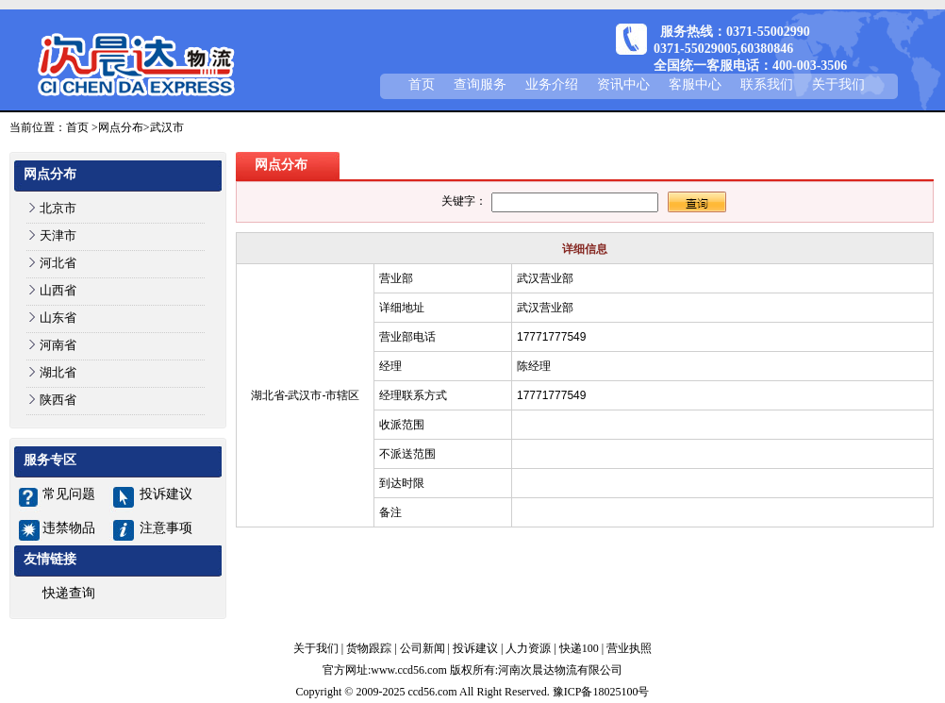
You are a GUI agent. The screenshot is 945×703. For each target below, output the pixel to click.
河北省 (58, 263)
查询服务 (480, 84)
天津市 (58, 235)
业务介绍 (551, 84)
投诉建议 (166, 494)
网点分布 (120, 127)
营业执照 (629, 648)
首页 (421, 84)
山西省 (58, 290)
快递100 (579, 648)
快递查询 (68, 593)
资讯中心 (623, 84)
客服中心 (695, 84)
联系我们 (766, 84)
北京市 (58, 208)
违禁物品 (68, 528)
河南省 (58, 345)
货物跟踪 (368, 648)
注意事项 (166, 528)
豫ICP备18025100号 (601, 691)
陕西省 (58, 400)
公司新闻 (422, 648)
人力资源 (528, 648)
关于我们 (838, 84)
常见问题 (68, 494)
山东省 (58, 317)
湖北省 (58, 372)
